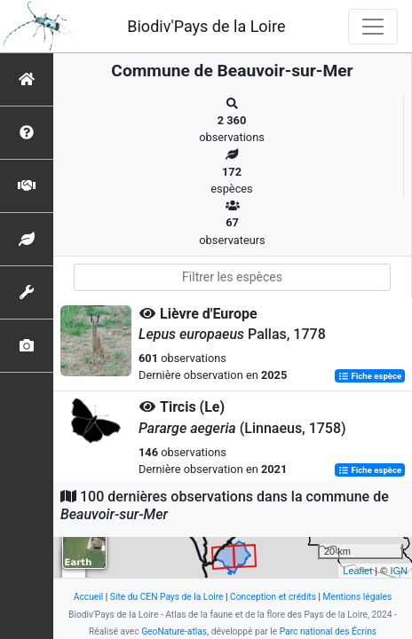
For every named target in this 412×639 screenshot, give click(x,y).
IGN (399, 570)
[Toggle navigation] (373, 26)
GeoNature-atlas (174, 631)
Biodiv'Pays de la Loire (206, 26)
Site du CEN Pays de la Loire (167, 597)
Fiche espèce (369, 376)
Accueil (88, 597)
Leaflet (357, 570)
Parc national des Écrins (328, 631)
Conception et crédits (273, 597)
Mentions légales (357, 597)
